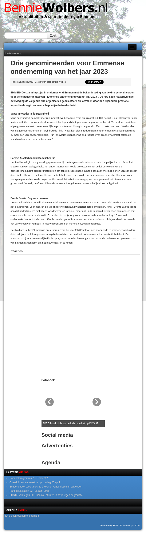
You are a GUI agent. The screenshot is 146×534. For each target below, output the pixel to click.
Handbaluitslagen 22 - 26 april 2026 (29, 490)
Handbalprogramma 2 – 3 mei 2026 (29, 478)
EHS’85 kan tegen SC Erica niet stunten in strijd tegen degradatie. (46, 495)
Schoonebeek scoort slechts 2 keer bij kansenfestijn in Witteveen (45, 486)
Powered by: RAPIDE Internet (115, 525)
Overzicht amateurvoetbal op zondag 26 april (34, 482)
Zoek (53, 35)
